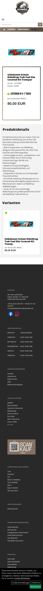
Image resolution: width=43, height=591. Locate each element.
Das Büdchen (12, 538)
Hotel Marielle (12, 527)
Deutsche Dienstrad (15, 408)
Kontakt (10, 374)
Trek (9, 471)
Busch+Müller (12, 488)
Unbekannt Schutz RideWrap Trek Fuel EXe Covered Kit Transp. (21, 241)
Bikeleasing (11, 411)
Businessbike (12, 405)
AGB (9, 382)
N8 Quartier (12, 530)
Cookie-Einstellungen (21, 582)
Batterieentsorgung (14, 384)
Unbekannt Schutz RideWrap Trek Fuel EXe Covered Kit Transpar (21, 77)
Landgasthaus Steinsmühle (17, 532)
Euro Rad (10, 416)
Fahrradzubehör (13, 562)
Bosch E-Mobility (13, 480)
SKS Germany (12, 490)
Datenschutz (12, 379)
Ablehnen (36, 582)
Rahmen (34, 29)
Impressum (11, 376)
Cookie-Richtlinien (22, 578)
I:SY (8, 477)
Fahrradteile (12, 564)
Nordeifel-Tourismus (15, 541)
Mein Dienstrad (13, 419)
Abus (9, 485)
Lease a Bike (12, 422)
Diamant (10, 474)
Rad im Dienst (12, 414)
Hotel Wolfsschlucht (15, 535)
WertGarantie (12, 509)
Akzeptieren (35, 586)
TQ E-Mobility (12, 482)
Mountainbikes (23, 29)
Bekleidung (11, 567)
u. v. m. (10, 424)
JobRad (10, 403)
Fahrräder (11, 29)
